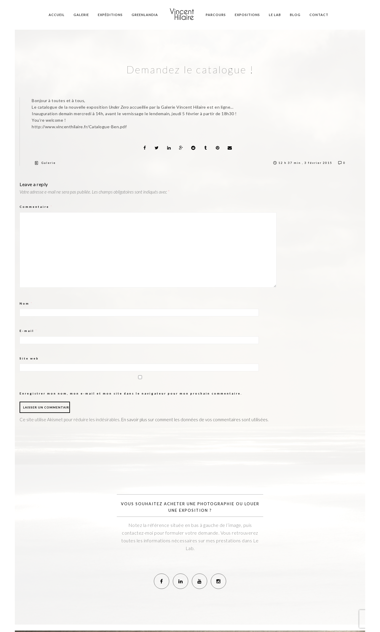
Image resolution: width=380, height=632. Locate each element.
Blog (295, 15)
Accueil (57, 15)
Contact (318, 15)
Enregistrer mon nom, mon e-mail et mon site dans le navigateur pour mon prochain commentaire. (131, 393)
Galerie (81, 15)
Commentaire (36, 206)
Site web (29, 358)
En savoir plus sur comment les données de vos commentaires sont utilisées (194, 419)
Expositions (247, 15)
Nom (26, 303)
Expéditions (110, 15)
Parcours (216, 15)
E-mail (29, 330)
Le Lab (275, 15)
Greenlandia (145, 15)
